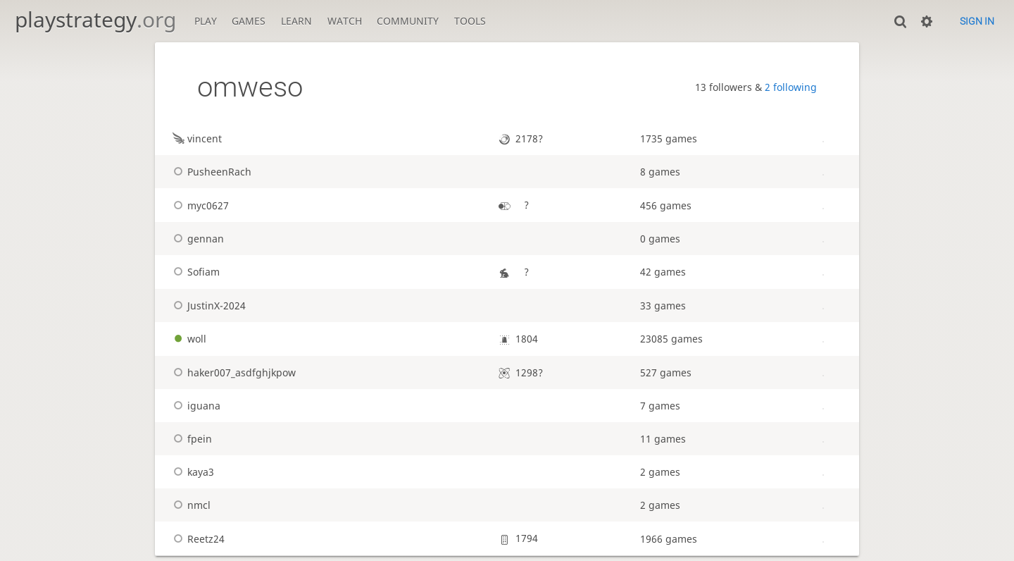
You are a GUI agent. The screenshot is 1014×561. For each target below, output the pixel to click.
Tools (470, 20)
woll (188, 338)
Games (248, 20)
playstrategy (95, 19)
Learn (296, 20)
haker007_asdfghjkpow (233, 372)
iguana (195, 405)
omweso (250, 87)
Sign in (977, 21)
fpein (191, 438)
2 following (791, 87)
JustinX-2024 (208, 305)
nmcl (190, 505)
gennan (197, 238)
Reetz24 (197, 538)
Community (408, 20)
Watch (344, 20)
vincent (196, 138)
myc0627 (199, 205)
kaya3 (192, 472)
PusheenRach (210, 171)
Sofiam (195, 271)
